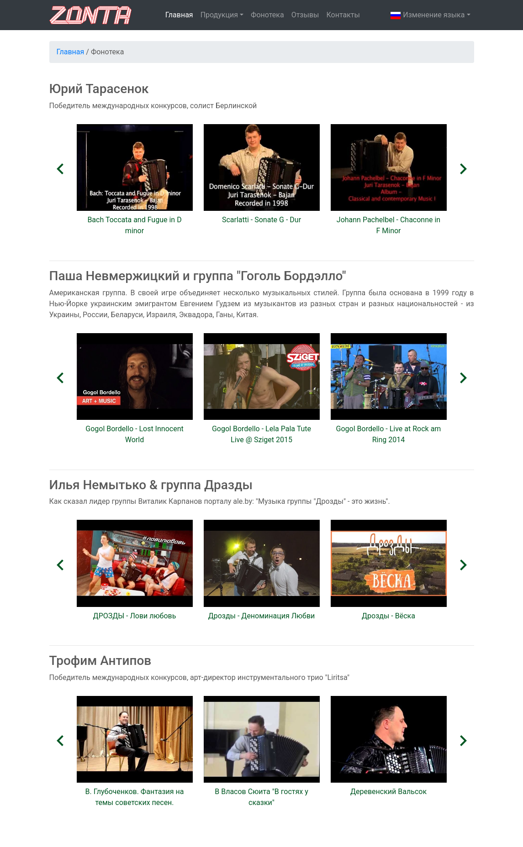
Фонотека (267, 14)
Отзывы (305, 14)
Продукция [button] (219, 14)
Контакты (342, 14)
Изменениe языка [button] (427, 15)
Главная (179, 14)
